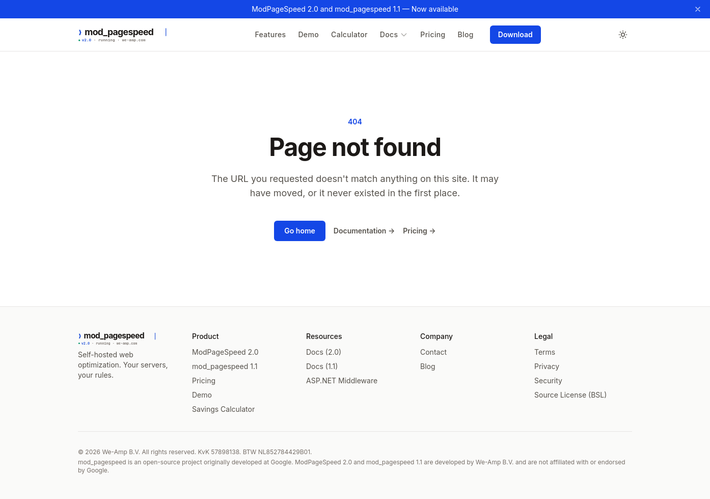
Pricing (432, 34)
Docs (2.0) (323, 352)
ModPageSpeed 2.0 (225, 352)
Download (515, 34)
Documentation (364, 230)
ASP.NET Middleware (341, 380)
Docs (394, 34)
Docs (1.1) (322, 366)
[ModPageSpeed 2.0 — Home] (130, 35)
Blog (466, 34)
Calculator (349, 34)
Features (270, 34)
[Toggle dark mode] (623, 34)
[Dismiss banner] (698, 9)
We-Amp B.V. (121, 452)
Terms (544, 352)
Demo (308, 34)
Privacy (546, 366)
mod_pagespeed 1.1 (224, 366)
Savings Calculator (223, 409)
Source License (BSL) (570, 394)
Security (548, 380)
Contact (433, 352)
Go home (299, 230)
